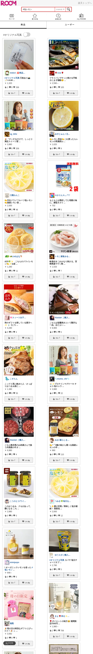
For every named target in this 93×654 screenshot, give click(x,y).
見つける (34, 17)
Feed (11, 17)
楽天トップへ (85, 3)
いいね (27, 93)
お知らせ (58, 17)
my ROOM (81, 17)
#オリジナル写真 (12, 78)
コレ (13, 93)
